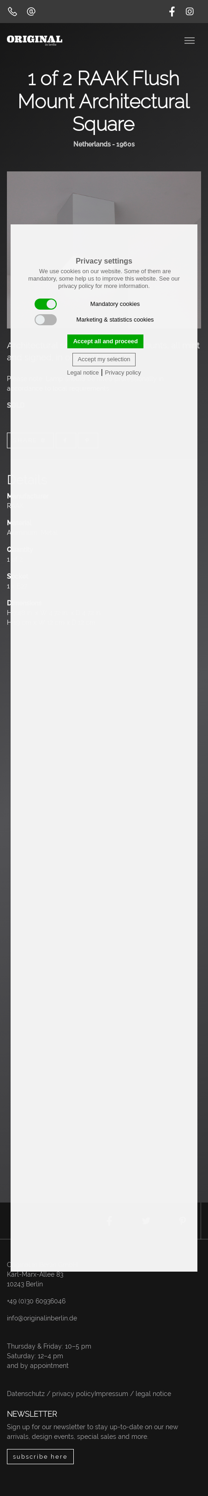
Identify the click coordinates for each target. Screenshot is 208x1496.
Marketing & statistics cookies (94, 319)
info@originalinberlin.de (42, 1318)
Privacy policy (123, 372)
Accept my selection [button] (104, 359)
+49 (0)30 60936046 (36, 1301)
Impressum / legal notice (133, 1393)
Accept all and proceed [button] (105, 341)
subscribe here (40, 1456)
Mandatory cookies (87, 304)
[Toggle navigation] (190, 39)
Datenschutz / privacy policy (51, 1393)
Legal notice (83, 372)
